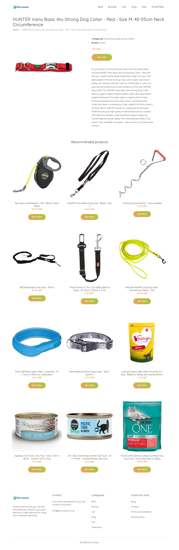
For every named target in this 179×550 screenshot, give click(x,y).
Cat (124, 8)
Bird (100, 8)
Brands (112, 8)
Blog (133, 504)
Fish (144, 8)
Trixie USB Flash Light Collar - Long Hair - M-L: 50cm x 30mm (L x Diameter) (37, 376)
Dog (134, 8)
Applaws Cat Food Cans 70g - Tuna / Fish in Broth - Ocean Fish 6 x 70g (37, 460)
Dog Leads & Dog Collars (122, 41)
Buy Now (101, 60)
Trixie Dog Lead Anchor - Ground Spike (142, 206)
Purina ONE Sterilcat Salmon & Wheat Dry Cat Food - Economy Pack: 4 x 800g (142, 460)
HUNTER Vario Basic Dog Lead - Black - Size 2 (89, 207)
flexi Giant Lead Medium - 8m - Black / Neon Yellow (37, 207)
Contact (135, 509)
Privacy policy (137, 519)
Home (16, 32)
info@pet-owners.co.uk (63, 513)
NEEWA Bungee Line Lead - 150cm (37, 290)
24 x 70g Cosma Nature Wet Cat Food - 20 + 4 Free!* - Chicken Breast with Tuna (89, 460)
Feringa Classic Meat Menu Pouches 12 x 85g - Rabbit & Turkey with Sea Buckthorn (142, 376)
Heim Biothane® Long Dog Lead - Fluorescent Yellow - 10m (142, 291)
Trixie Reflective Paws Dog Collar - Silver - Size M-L (89, 376)
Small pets (158, 8)
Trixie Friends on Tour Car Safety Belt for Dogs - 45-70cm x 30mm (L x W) (89, 291)
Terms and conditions (141, 514)
